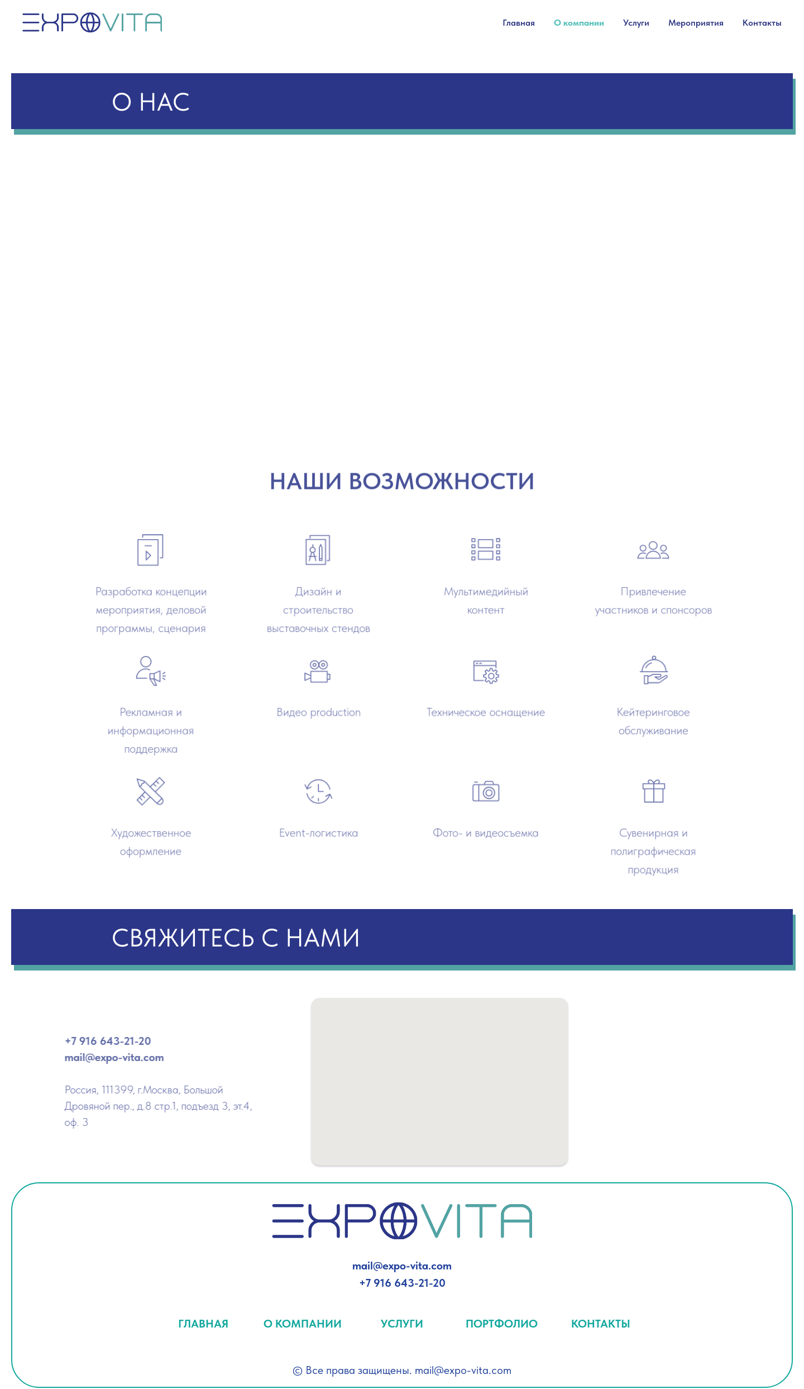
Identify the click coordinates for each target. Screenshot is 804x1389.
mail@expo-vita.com (402, 1265)
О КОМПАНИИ (303, 1323)
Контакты (762, 22)
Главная (518, 22)
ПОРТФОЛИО (502, 1323)
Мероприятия (696, 22)
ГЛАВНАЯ (203, 1323)
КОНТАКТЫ (600, 1323)
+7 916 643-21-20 (402, 1283)
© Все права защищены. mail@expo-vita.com (402, 1370)
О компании (579, 22)
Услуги (636, 22)
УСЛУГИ (402, 1323)
